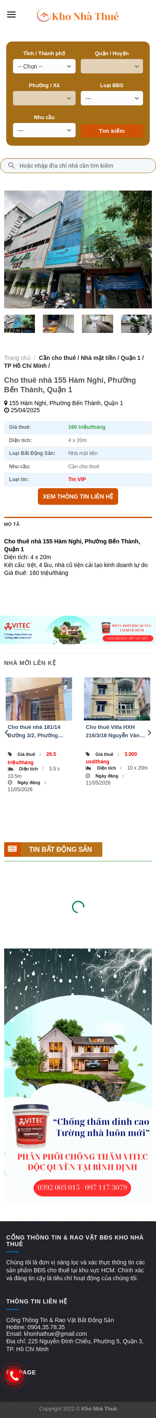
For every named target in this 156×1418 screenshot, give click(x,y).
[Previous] (7, 732)
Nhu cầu (44, 117)
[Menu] (11, 14)
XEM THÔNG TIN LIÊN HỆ (78, 496)
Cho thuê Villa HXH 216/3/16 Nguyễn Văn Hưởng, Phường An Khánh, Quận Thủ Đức (114, 732)
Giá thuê (29, 754)
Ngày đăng (31, 782)
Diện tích (31, 768)
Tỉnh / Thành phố (44, 53)
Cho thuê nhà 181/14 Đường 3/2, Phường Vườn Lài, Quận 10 (34, 732)
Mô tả (11, 524)
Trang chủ (17, 357)
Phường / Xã (44, 85)
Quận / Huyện (112, 53)
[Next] (149, 332)
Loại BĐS (112, 85)
